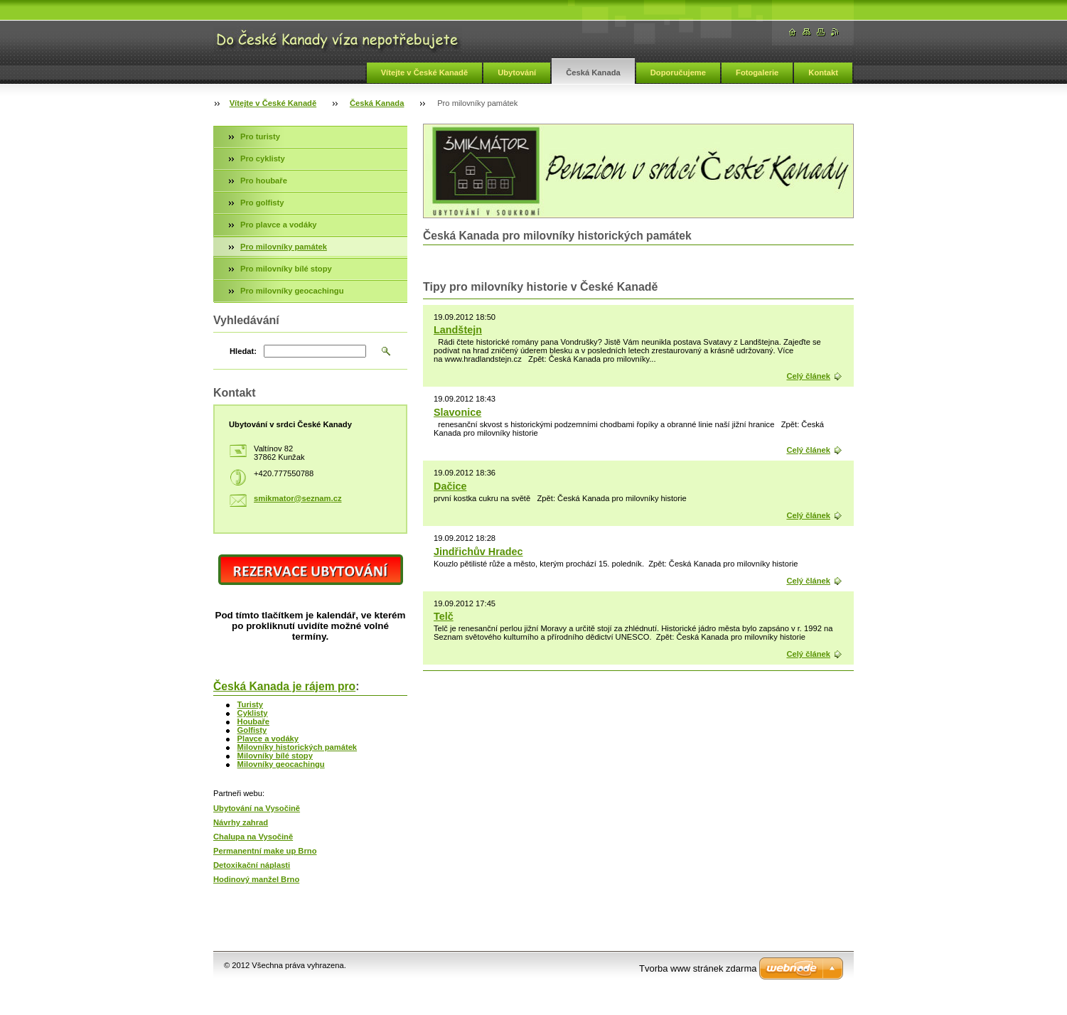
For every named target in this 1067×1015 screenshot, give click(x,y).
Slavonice (457, 412)
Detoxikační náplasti (251, 865)
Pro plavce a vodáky (278, 224)
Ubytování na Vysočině (256, 808)
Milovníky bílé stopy (275, 755)
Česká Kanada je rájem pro (284, 686)
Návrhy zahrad (240, 822)
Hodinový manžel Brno (256, 879)
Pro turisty (260, 136)
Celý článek (808, 376)
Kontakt (823, 72)
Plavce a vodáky (268, 738)
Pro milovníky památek (283, 246)
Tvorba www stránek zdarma (697, 968)
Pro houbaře (263, 180)
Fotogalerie (757, 72)
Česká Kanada (593, 72)
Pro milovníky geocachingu (291, 290)
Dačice (450, 486)
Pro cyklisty (262, 158)
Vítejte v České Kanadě (424, 72)
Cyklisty (252, 713)
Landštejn (458, 329)
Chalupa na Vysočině (253, 836)
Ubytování (517, 72)
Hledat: (243, 351)
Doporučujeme (678, 72)
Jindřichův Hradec (478, 551)
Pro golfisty (262, 202)
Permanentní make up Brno (264, 851)
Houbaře (253, 721)
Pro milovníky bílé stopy (286, 268)
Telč (444, 616)
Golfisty (252, 730)
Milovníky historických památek (297, 747)
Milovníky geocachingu (281, 764)
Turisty (250, 704)
